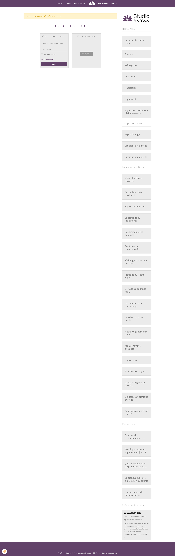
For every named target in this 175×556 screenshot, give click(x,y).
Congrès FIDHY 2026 (132, 513)
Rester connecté (50, 54)
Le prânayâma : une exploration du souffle (136, 479)
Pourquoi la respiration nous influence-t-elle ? (133, 437)
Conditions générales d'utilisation (87, 553)
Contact (60, 3)
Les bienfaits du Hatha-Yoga (133, 305)
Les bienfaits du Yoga (136, 145)
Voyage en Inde (79, 3)
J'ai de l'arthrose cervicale (134, 179)
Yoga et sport (132, 360)
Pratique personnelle (136, 156)
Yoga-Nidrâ (130, 99)
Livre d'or (114, 3)
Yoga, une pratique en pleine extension (136, 112)
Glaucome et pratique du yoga (136, 398)
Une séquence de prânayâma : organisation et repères (134, 494)
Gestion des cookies (109, 553)
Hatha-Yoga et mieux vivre (136, 333)
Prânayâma (131, 65)
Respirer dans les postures (134, 233)
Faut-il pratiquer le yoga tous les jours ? (135, 451)
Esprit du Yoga (132, 134)
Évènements (103, 3)
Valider (54, 64)
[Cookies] (4, 551)
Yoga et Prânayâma (135, 206)
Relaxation (130, 76)
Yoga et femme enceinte (133, 347)
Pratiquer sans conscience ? (132, 248)
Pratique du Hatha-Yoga (135, 41)
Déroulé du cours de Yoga (135, 290)
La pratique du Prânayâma (132, 219)
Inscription (86, 54)
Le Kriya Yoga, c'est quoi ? (135, 319)
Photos (68, 3)
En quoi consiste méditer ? (133, 194)
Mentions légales (64, 553)
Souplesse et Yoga (134, 371)
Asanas (129, 54)
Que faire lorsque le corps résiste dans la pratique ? (136, 465)
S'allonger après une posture (136, 262)
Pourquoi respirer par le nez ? (136, 412)
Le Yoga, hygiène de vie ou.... (135, 384)
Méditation (130, 87)
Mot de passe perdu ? (47, 59)
